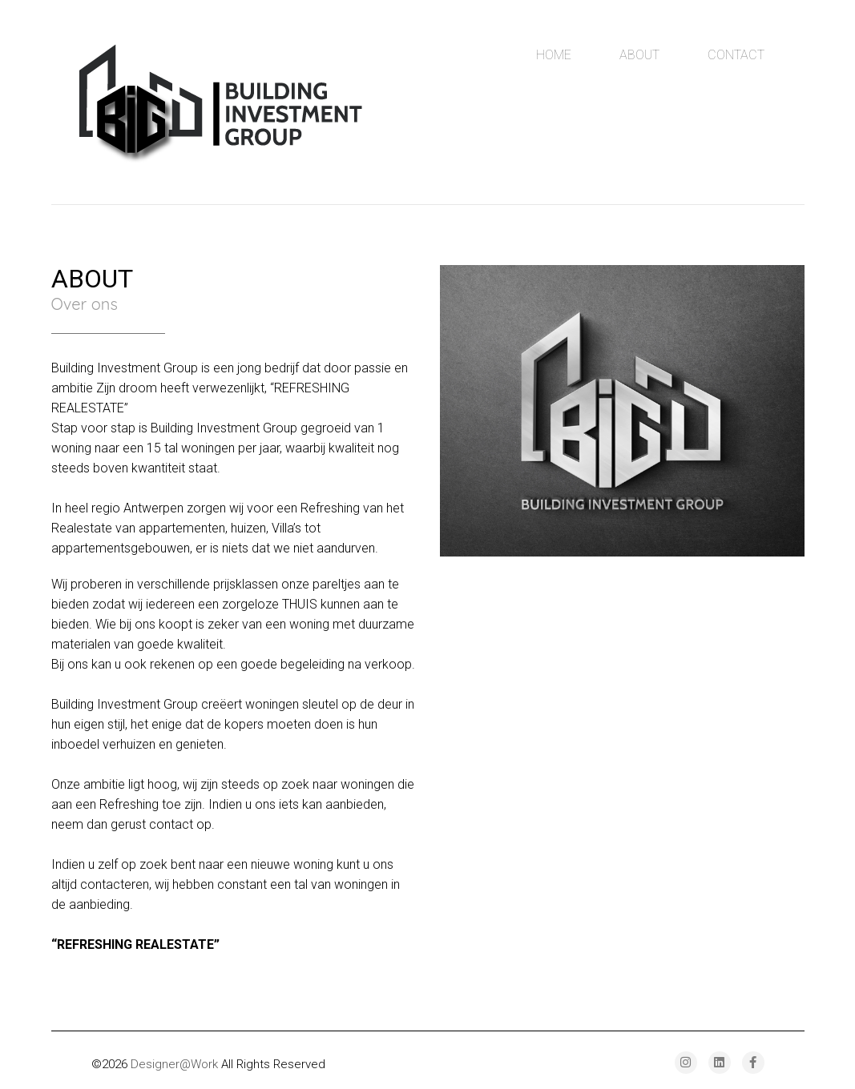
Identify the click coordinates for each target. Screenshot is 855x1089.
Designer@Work (174, 1064)
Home (553, 54)
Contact (736, 54)
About (639, 54)
